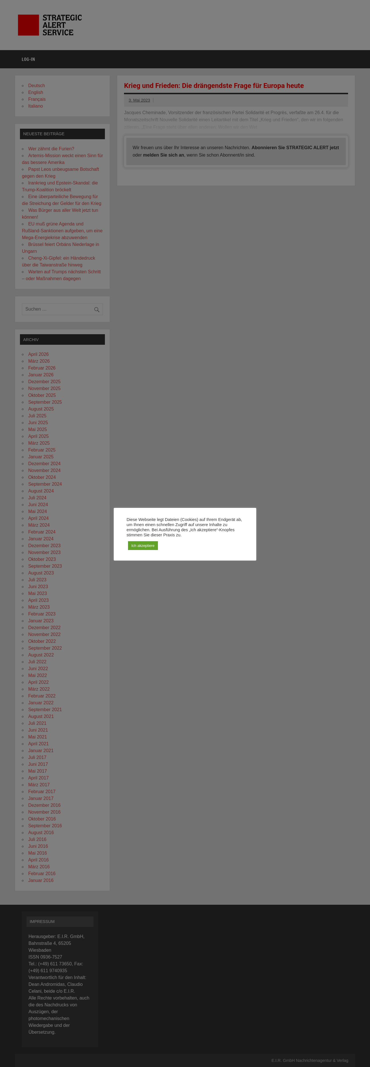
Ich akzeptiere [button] (142, 545)
